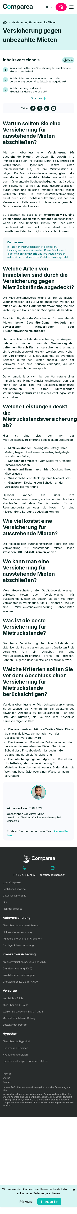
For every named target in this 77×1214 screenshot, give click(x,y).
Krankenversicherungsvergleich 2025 (24, 961)
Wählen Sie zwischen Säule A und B (23, 1011)
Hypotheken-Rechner (15, 1048)
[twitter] (39, 108)
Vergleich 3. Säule (13, 998)
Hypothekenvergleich (15, 1054)
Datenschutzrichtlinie (14, 895)
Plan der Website (12, 908)
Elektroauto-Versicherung (17, 932)
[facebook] (32, 108)
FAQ (5, 902)
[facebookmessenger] (53, 108)
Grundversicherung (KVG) (17, 968)
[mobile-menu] (71, 7)
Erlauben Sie (49, 1201)
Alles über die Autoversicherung (21, 925)
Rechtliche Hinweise (14, 889)
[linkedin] (46, 108)
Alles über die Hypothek (16, 1041)
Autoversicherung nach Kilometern (22, 938)
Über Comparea (12, 882)
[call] (61, 7)
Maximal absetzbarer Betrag (19, 1018)
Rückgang (26, 1201)
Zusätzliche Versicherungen (19, 975)
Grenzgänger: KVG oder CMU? (20, 981)
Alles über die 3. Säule (15, 1004)
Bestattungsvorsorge (15, 1024)
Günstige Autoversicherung (18, 945)
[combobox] (49, 7)
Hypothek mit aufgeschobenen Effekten (25, 1061)
